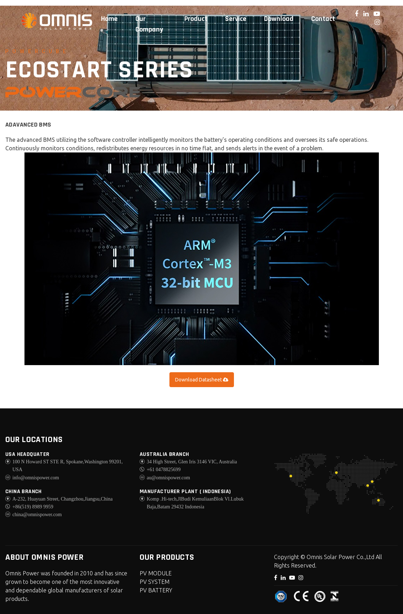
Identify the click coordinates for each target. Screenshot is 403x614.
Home (109, 18)
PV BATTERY (156, 590)
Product (195, 18)
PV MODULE (156, 573)
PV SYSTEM (154, 582)
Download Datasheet (201, 380)
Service (235, 18)
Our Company (149, 24)
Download (278, 18)
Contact (323, 18)
